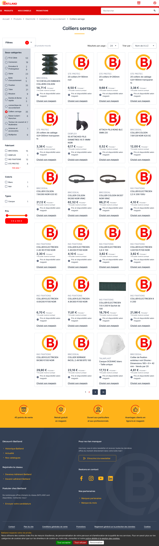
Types (8, 200)
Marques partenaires (91, 502)
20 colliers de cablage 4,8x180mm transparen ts (141, 83)
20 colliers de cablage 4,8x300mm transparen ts (47, 139)
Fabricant (9, 149)
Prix (7, 215)
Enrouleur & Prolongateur (13, 71)
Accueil (6, 23)
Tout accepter (64, 542)
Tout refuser (80, 542)
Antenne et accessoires (13, 133)
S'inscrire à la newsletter (98, 462)
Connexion (12, 66)
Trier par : (127, 49)
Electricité (30, 23)
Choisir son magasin (46, 105)
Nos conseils (24, 14)
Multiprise (12, 138)
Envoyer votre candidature (18, 507)
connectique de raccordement (14, 110)
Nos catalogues (12, 461)
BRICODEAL (13, 155)
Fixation (11, 89)
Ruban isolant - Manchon (14, 121)
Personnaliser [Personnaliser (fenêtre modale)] (96, 542)
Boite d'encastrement (14, 83)
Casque (11, 205)
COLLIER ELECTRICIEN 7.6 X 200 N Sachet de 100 (110, 309)
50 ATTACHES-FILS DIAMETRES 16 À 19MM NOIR (79, 143)
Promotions (42, 14)
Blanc (10, 186)
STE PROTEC (13, 167)
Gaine (10, 77)
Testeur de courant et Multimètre (17, 127)
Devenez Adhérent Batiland (18, 478)
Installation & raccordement (52, 23)
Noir (10, 190)
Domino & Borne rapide (15, 103)
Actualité (9, 457)
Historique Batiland (14, 452)
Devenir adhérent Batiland (17, 483)
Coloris (8, 180)
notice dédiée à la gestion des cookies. (102, 538)
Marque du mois (89, 507)
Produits (8, 14)
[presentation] (1, 15)
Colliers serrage (14, 115)
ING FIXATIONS (14, 163)
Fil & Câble (12, 62)
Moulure (11, 97)
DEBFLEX (12, 159)
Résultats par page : (97, 49)
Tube (10, 93)
